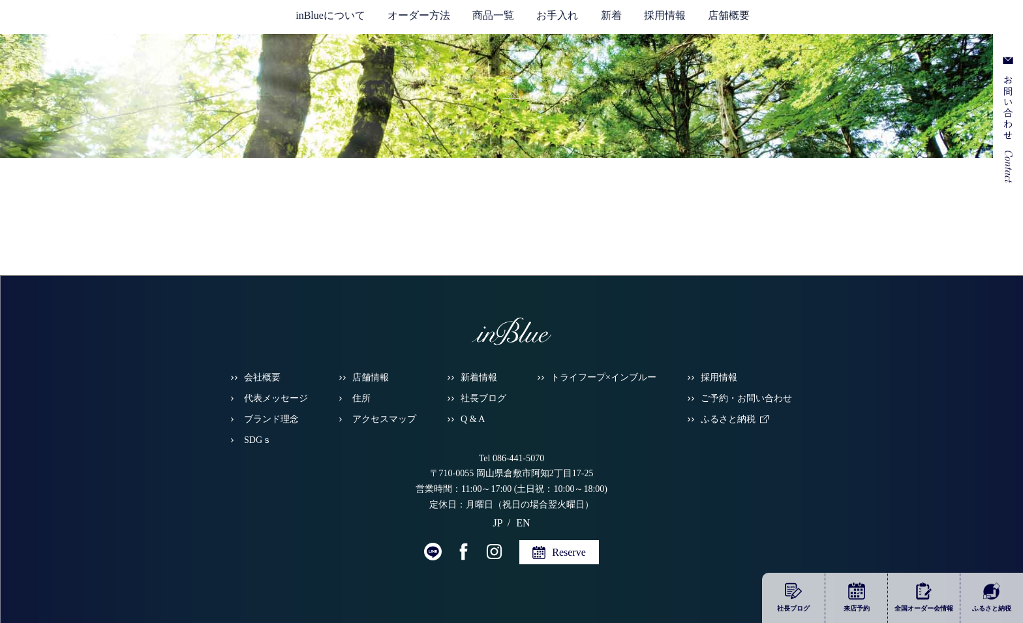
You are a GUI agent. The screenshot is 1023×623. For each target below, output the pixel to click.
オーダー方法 (419, 15)
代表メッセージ (276, 398)
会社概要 (262, 377)
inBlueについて (330, 15)
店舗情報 (370, 377)
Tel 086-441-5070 (512, 458)
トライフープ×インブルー (603, 377)
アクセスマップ (384, 419)
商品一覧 (493, 15)
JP (930, 20)
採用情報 (665, 15)
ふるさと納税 (728, 419)
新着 (611, 15)
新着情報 (479, 377)
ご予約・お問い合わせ (746, 398)
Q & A (473, 419)
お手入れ (557, 15)
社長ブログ (483, 398)
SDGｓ (257, 440)
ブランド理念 (271, 419)
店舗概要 (729, 15)
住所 (361, 398)
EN (948, 20)
